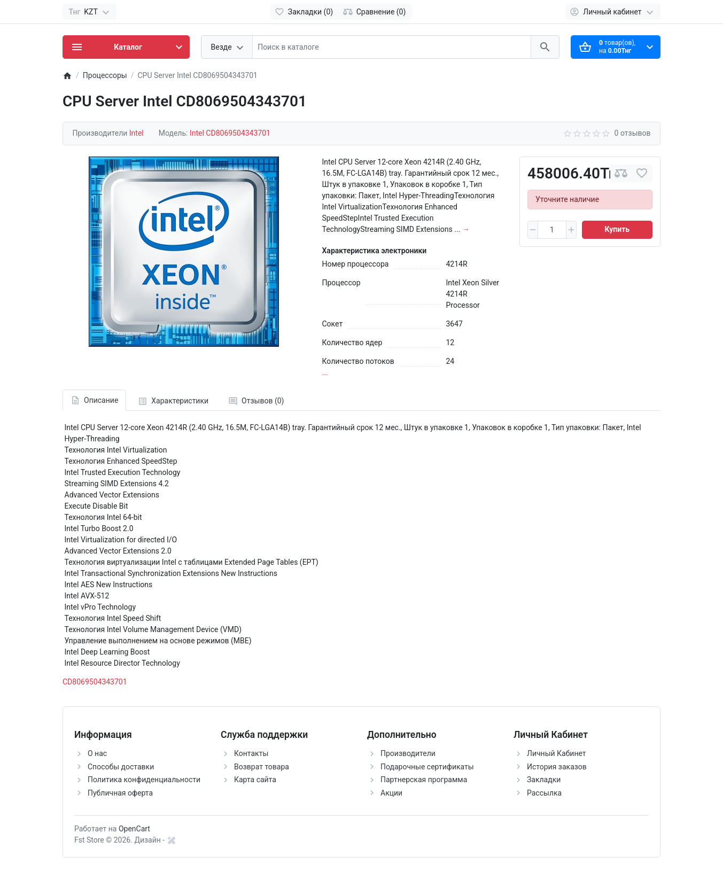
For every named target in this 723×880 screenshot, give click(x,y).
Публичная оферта (120, 793)
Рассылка (544, 793)
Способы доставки (121, 766)
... (325, 372)
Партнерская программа (423, 779)
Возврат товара (261, 766)
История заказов (557, 766)
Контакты (251, 753)
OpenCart (134, 828)
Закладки (544, 779)
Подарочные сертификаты (427, 766)
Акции (391, 793)
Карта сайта (255, 779)
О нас (97, 753)
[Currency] (89, 12)
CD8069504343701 (95, 681)
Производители (408, 753)
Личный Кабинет (556, 753)
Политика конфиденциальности (144, 779)
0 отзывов (633, 133)
